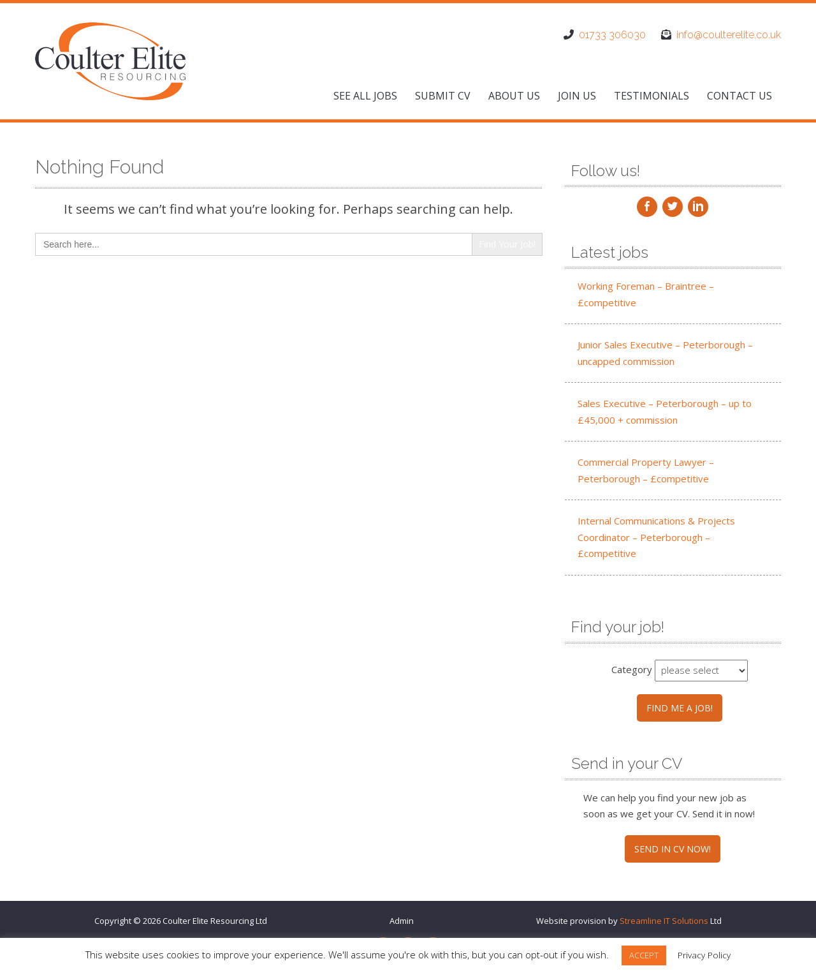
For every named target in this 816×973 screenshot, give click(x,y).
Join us (577, 96)
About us (514, 96)
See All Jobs (365, 96)
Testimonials (651, 96)
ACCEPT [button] (644, 955)
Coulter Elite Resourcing (208, 920)
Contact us (739, 96)
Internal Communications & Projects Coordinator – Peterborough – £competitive (656, 537)
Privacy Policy (704, 955)
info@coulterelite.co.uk (728, 35)
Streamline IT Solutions (664, 920)
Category (631, 669)
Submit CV (442, 96)
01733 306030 (612, 35)
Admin (402, 920)
